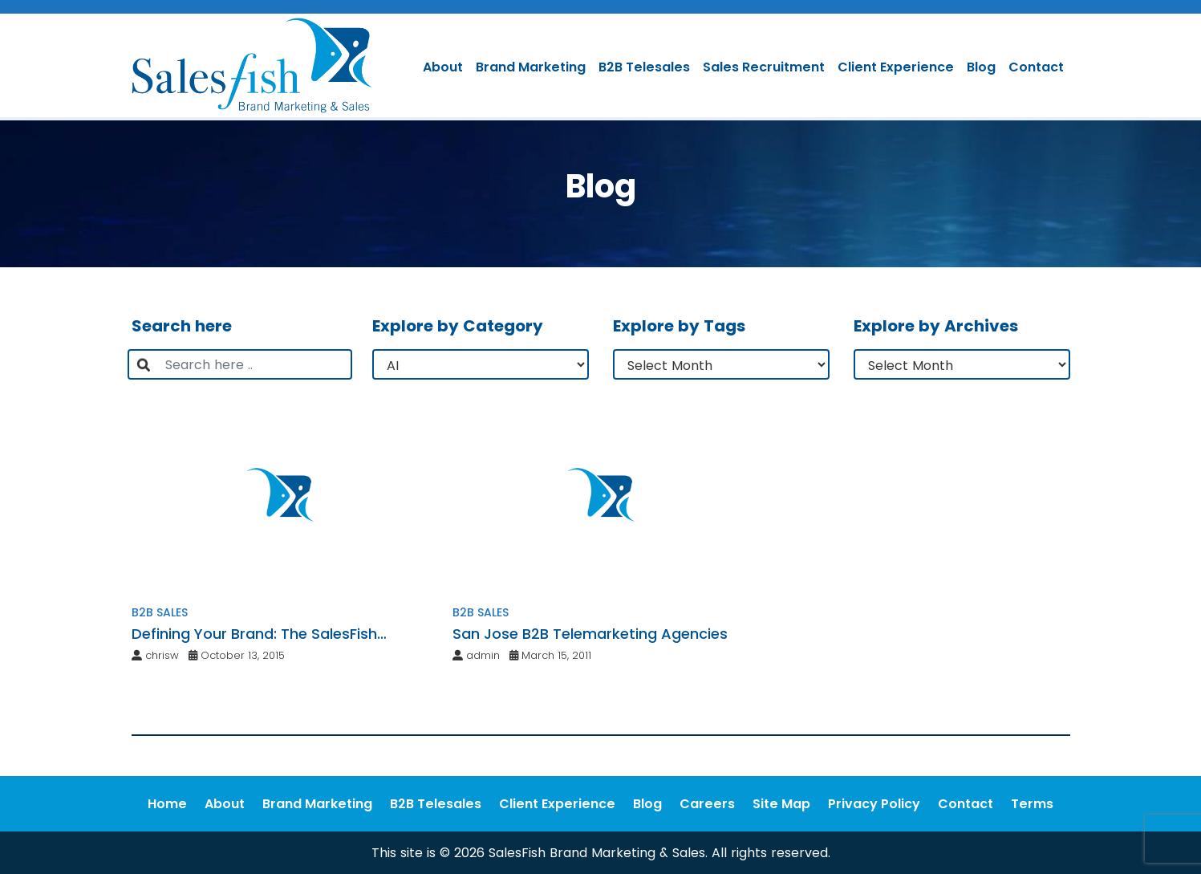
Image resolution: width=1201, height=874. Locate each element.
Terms (1032, 804)
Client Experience (896, 67)
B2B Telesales (644, 67)
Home (167, 804)
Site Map (781, 804)
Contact (1036, 67)
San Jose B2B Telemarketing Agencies (590, 634)
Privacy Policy (874, 804)
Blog (981, 67)
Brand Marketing (531, 67)
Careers (707, 804)
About (443, 67)
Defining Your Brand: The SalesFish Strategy (254, 634)
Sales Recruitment (764, 67)
